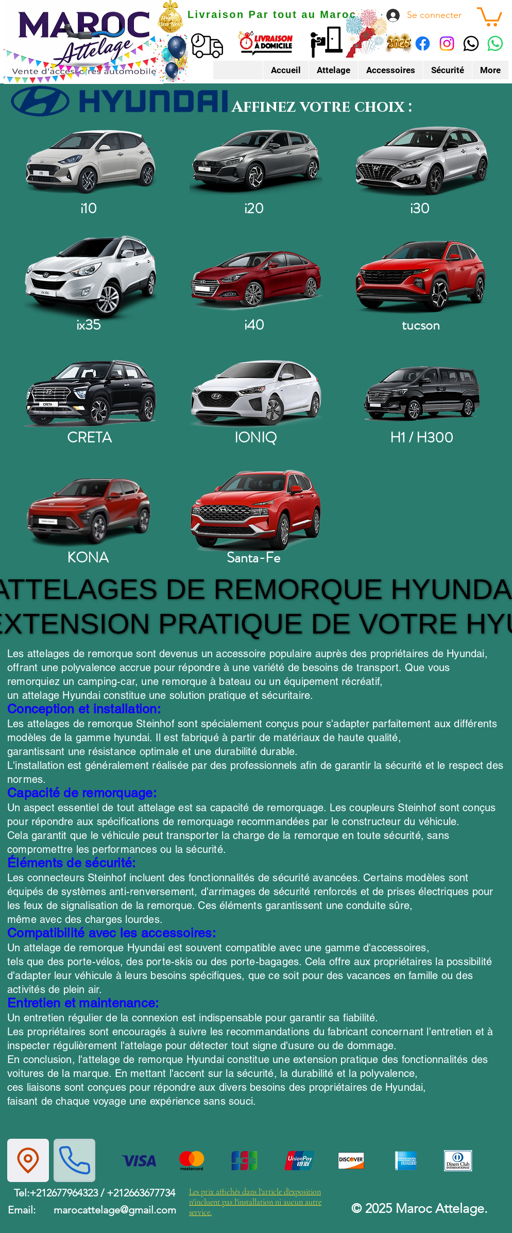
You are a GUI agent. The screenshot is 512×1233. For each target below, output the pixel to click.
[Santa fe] (256, 510)
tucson (421, 325)
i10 (88, 208)
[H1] (421, 393)
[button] (489, 15)
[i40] (256, 277)
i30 (420, 208)
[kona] (90, 510)
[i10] (90, 160)
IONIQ (255, 437)
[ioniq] (256, 393)
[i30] (421, 160)
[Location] (28, 1160)
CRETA (89, 437)
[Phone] (74, 1160)
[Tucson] (421, 277)
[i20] (256, 160)
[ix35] (90, 277)
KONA (87, 557)
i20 (254, 208)
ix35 (88, 325)
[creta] (90, 393)
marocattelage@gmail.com (115, 1210)
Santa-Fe (253, 557)
